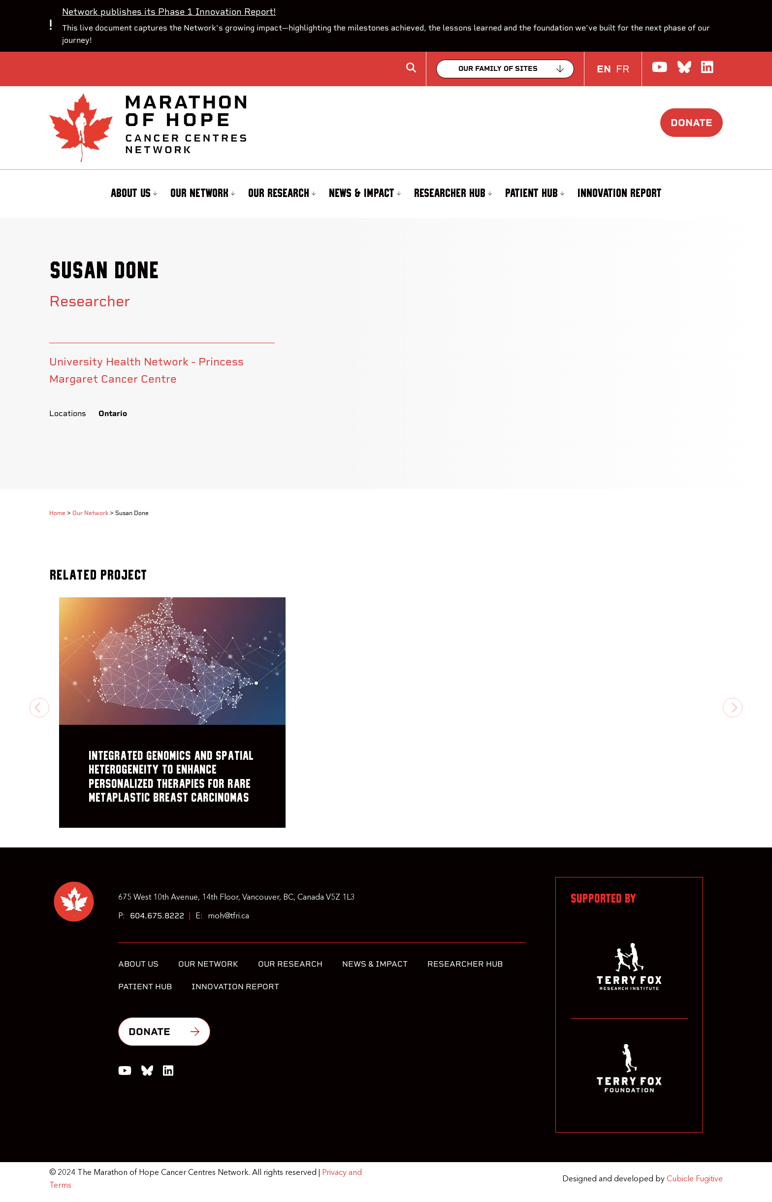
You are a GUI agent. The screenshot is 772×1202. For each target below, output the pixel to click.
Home (57, 513)
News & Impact (365, 193)
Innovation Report (620, 193)
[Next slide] (732, 707)
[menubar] (386, 194)
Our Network (202, 193)
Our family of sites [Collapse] (498, 69)
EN (604, 69)
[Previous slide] (39, 707)
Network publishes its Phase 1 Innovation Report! (169, 11)
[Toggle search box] (411, 67)
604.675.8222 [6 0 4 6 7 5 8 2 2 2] (157, 915)
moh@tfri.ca (228, 916)
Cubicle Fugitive (695, 1179)
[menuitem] (132, 194)
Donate (691, 123)
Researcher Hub (453, 193)
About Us (133, 193)
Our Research (282, 193)
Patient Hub (534, 193)
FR (622, 69)
